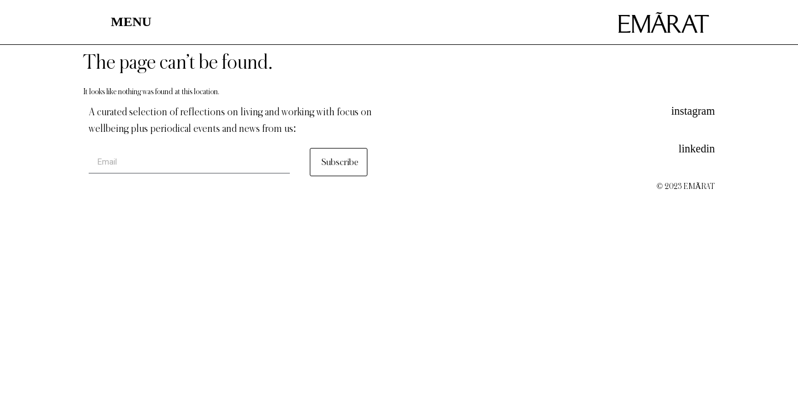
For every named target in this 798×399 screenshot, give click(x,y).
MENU (131, 21)
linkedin (696, 148)
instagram (693, 111)
